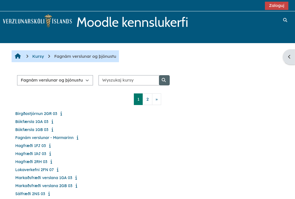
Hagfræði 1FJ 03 (30, 145)
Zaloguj (277, 5)
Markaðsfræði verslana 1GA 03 (43, 177)
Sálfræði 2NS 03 (30, 193)
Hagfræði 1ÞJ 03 (30, 153)
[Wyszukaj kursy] (129, 80)
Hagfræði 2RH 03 (31, 161)
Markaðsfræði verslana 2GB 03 (43, 185)
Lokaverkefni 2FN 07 (34, 169)
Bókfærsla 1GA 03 (31, 121)
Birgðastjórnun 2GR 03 (36, 113)
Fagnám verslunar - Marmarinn (44, 137)
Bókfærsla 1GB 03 (31, 129)
